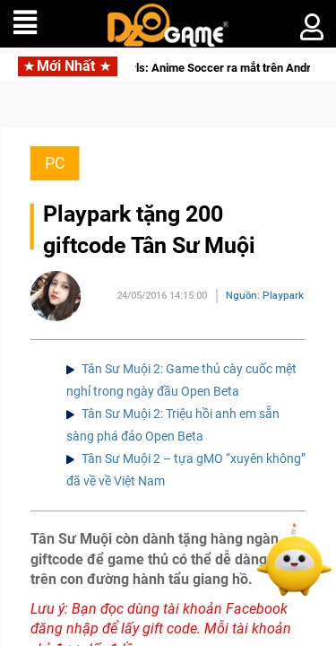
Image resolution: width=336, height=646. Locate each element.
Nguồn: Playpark (265, 295)
